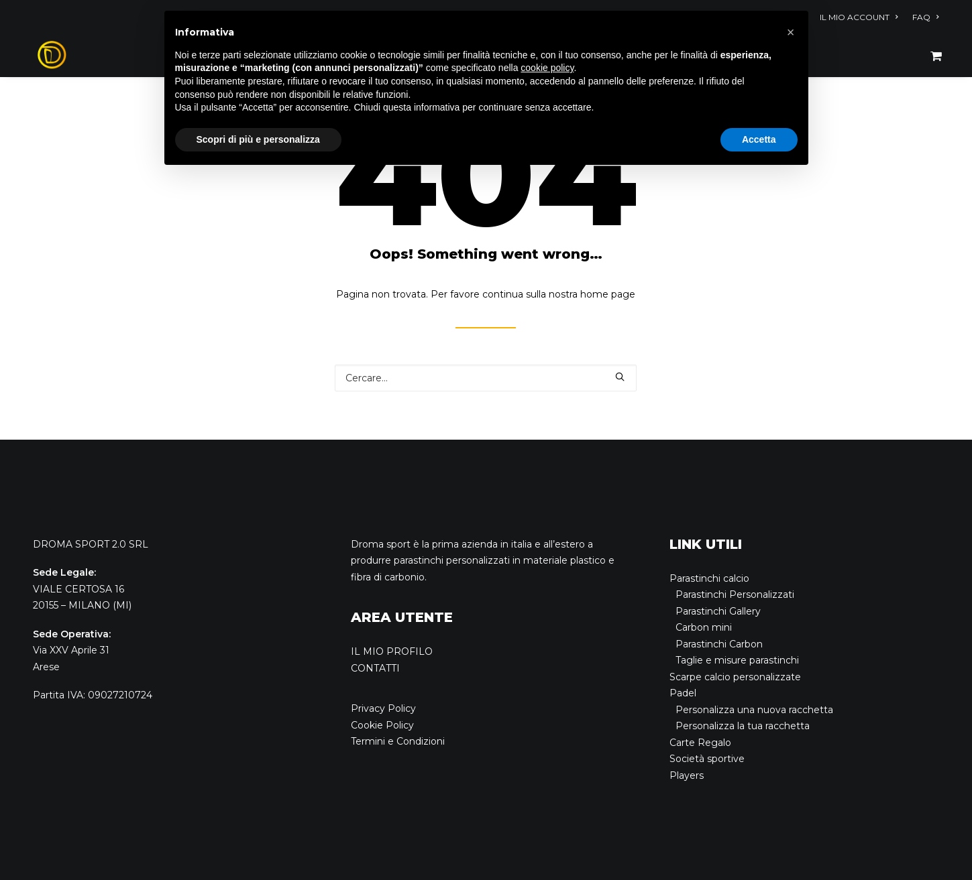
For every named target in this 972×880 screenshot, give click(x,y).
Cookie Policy (382, 725)
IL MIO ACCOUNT (859, 17)
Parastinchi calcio (709, 578)
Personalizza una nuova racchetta (754, 710)
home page (607, 294)
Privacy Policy (383, 708)
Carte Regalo (700, 743)
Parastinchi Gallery (718, 611)
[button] (791, 32)
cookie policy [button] (547, 67)
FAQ (925, 17)
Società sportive (707, 759)
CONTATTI (375, 668)
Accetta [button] (759, 139)
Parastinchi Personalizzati (735, 594)
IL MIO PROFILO (392, 651)
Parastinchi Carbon (719, 644)
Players (686, 775)
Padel (682, 693)
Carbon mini (704, 627)
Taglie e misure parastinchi (737, 660)
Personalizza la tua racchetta (743, 726)
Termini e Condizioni (398, 741)
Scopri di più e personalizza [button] (258, 139)
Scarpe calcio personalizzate (735, 677)
